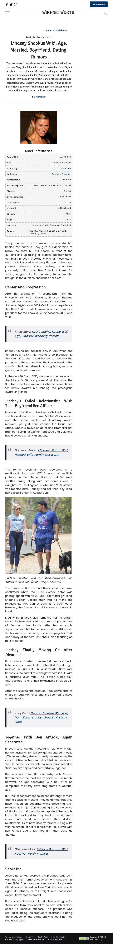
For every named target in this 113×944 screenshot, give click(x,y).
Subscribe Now (98, 4)
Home (48, 30)
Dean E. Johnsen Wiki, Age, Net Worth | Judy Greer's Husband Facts (41, 717)
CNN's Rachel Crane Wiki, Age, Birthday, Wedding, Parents (41, 334)
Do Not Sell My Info (54, 940)
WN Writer (40, 96)
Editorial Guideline (58, 937)
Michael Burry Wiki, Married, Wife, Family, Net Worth (41, 452)
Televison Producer (61, 174)
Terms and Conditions (13, 937)
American (66, 168)
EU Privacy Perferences (35, 940)
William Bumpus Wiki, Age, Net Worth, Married (41, 851)
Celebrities (62, 30)
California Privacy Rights (14, 940)
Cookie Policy (43, 937)
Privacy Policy (30, 937)
